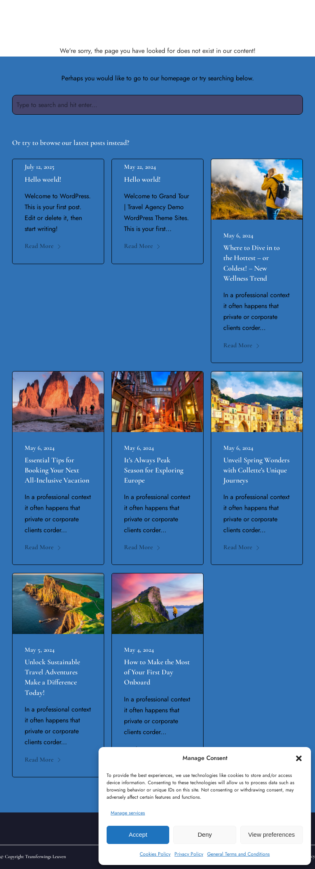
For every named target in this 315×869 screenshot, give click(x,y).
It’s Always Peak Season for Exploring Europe (153, 470)
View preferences (271, 834)
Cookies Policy (155, 854)
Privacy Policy (188, 854)
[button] (299, 758)
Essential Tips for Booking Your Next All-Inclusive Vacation (57, 470)
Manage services (128, 813)
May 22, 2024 (140, 167)
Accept (138, 834)
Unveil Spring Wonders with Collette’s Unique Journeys (256, 470)
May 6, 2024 (238, 235)
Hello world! (43, 179)
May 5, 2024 (40, 650)
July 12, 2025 (40, 167)
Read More (43, 246)
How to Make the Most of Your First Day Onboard (157, 671)
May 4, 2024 (139, 650)
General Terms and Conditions (238, 854)
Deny (204, 834)
